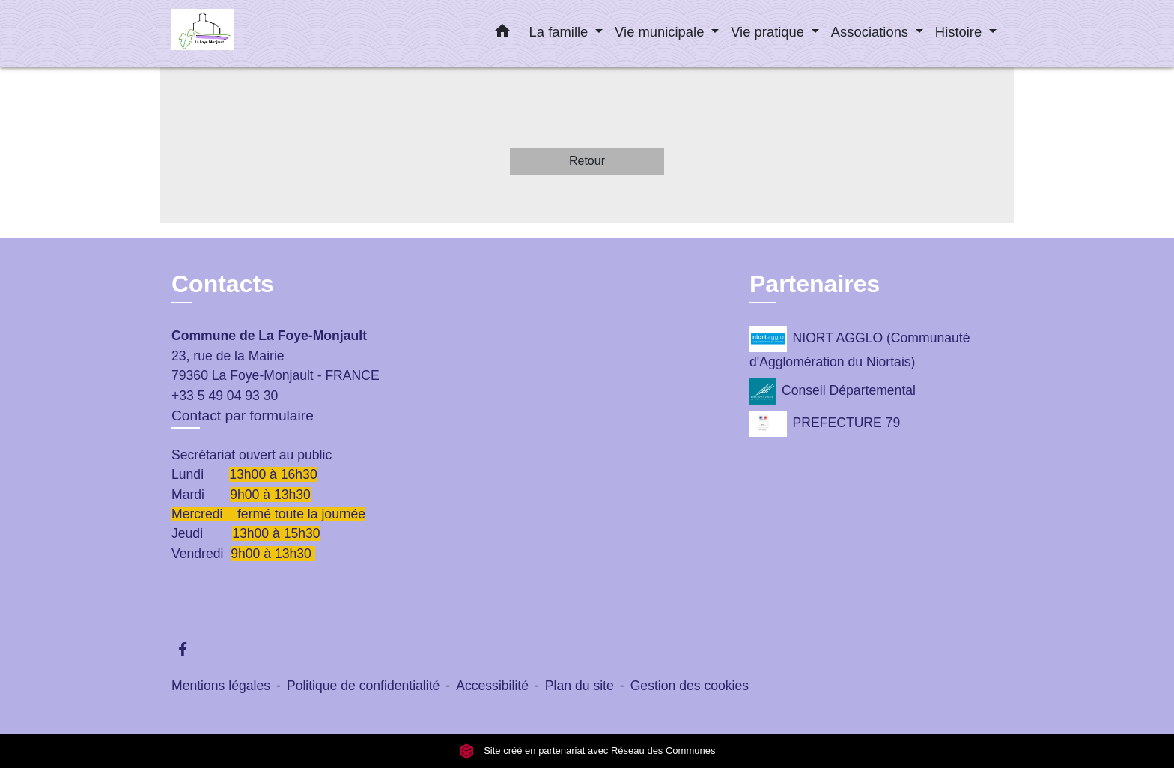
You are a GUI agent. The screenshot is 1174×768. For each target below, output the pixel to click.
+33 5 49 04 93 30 (224, 395)
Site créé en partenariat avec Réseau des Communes (587, 751)
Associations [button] (871, 32)
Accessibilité (492, 685)
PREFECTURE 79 (824, 424)
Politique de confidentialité (363, 685)
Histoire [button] (960, 32)
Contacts (222, 283)
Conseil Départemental (832, 391)
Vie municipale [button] (661, 32)
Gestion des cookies (689, 685)
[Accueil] (265, 33)
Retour (587, 160)
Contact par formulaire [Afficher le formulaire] (242, 415)
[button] (502, 34)
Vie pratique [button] (769, 32)
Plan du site (579, 685)
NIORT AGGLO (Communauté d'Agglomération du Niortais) (859, 347)
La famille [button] (560, 32)
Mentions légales (220, 685)
